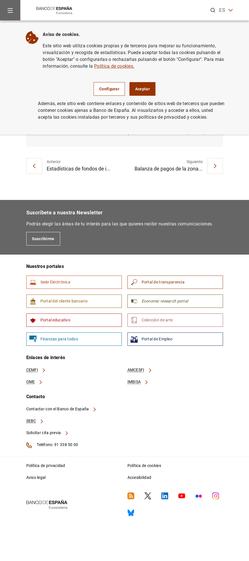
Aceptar (142, 89)
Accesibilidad (139, 477)
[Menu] (10, 10)
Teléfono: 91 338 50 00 (52, 445)
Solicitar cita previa (47, 432)
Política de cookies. (114, 66)
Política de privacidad (45, 465)
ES (226, 10)
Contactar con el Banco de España (61, 409)
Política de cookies (144, 465)
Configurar (109, 89)
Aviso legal (36, 477)
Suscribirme (43, 238)
